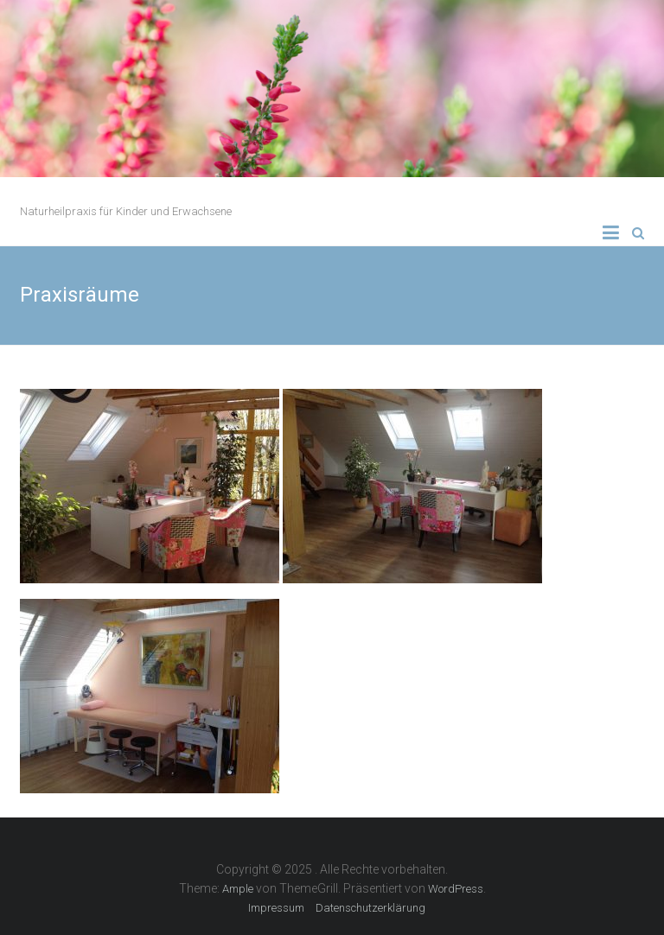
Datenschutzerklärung (370, 907)
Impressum (276, 907)
